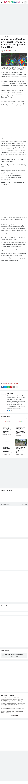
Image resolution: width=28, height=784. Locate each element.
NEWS (6, 36)
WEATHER (16, 383)
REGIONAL (10, 383)
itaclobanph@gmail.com (6, 709)
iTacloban (10, 393)
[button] (2, 2)
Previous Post (5, 504)
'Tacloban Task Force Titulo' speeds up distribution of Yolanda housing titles (20, 430)
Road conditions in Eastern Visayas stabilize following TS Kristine (20, 450)
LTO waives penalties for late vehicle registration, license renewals (7, 450)
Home (2, 36)
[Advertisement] (14, 19)
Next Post (23, 504)
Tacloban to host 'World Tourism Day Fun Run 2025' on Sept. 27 (7, 429)
